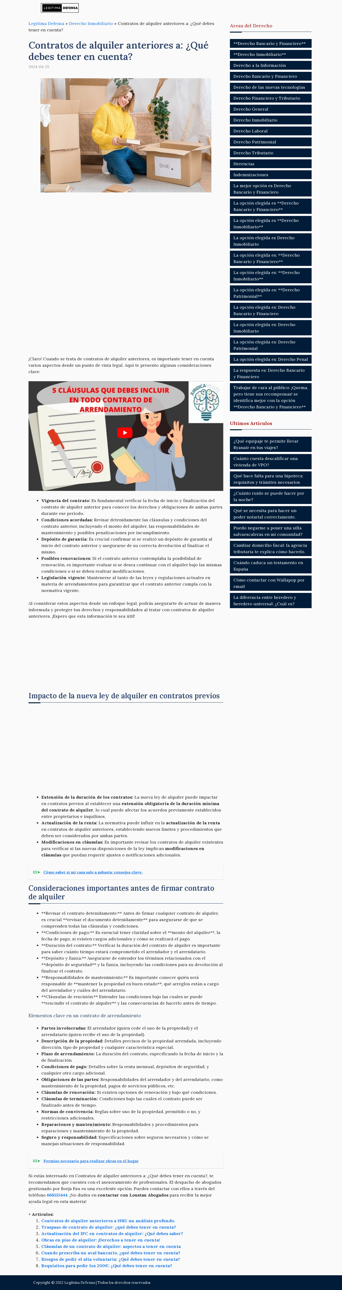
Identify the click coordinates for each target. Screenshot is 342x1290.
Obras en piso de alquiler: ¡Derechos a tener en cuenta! (100, 1240)
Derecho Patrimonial (254, 142)
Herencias (243, 163)
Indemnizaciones (250, 174)
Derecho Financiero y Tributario (266, 98)
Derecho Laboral (250, 131)
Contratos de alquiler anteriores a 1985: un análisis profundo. (108, 1220)
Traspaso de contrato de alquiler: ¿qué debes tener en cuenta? (108, 1227)
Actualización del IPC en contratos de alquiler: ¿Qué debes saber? (112, 1233)
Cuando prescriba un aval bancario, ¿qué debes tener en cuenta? (110, 1253)
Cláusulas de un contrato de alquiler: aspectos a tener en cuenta (111, 1246)
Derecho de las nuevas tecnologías (269, 87)
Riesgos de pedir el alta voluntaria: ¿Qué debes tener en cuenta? (110, 1259)
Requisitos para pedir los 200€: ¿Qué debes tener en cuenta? (106, 1265)
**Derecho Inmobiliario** (259, 54)
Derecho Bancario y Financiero (265, 76)
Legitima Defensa (46, 23)
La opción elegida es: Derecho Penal (270, 359)
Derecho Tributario (253, 153)
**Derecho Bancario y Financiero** (269, 43)
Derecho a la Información (259, 65)
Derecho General (250, 109)
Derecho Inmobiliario (91, 23)
